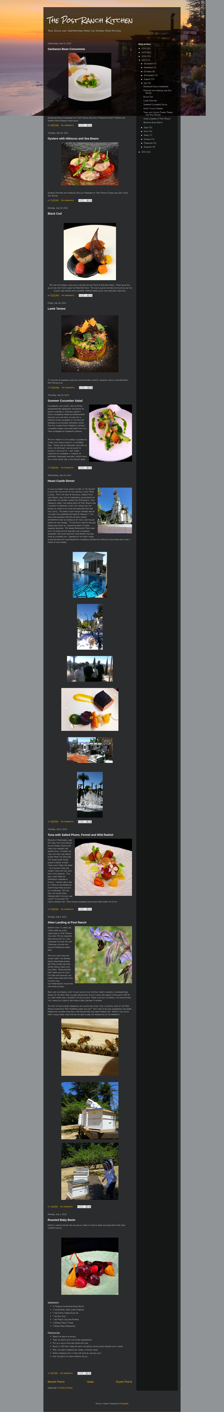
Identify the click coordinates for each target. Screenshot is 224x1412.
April (146, 135)
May (146, 131)
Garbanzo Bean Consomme (66, 49)
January (148, 147)
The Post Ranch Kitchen (90, 20)
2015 (144, 52)
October (148, 71)
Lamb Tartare (57, 308)
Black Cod (55, 213)
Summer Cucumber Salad (65, 400)
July (146, 83)
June (146, 127)
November (149, 67)
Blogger (124, 1403)
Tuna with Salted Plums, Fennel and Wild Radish (80, 834)
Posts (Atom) (66, 1387)
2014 (144, 56)
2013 (144, 60)
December (149, 63)
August (147, 79)
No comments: (67, 125)
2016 (144, 48)
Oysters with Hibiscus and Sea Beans (73, 138)
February (148, 143)
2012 (144, 152)
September (149, 75)
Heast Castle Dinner (61, 480)
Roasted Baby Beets (61, 1219)
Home (90, 1382)
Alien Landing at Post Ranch (67, 922)
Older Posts (124, 1382)
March (147, 139)
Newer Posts (56, 1382)
